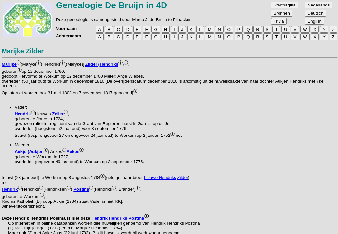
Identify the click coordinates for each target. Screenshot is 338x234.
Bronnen (282, 13)
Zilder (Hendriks (101, 64)
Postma (81, 189)
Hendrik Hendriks (109, 218)
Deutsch (315, 13)
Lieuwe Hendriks (160, 177)
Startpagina (285, 5)
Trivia (279, 21)
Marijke (9, 64)
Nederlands (318, 5)
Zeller (58, 113)
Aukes (72, 152)
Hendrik (23, 113)
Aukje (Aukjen (29, 152)
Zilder (182, 177)
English (314, 21)
